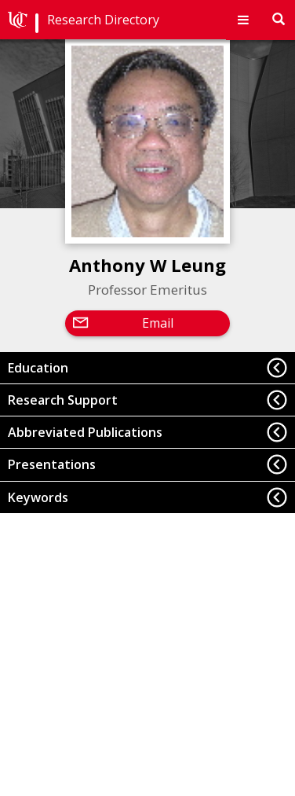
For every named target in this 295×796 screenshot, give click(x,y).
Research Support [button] (63, 400)
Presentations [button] (52, 464)
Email (157, 323)
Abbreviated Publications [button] (85, 432)
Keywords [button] (38, 497)
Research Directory (103, 19)
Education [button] (38, 368)
